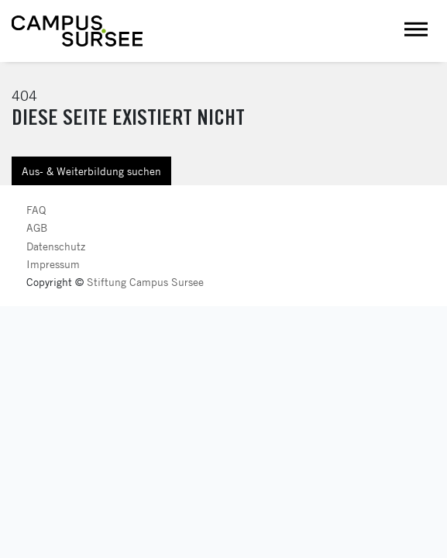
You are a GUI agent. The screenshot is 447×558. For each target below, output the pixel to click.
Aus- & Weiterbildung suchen (91, 170)
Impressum (53, 263)
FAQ (36, 209)
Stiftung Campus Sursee (145, 281)
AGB (36, 227)
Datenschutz (55, 246)
